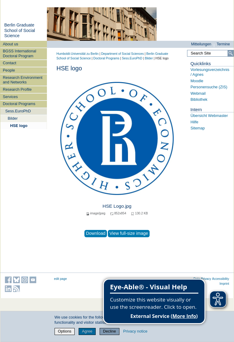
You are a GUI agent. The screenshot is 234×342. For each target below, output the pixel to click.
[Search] (231, 53)
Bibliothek (198, 99)
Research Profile (17, 89)
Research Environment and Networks (22, 79)
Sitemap (197, 128)
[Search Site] (210, 53)
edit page (60, 278)
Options (64, 331)
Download (95, 233)
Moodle (196, 81)
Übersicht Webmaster (209, 115)
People (9, 70)
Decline (109, 331)
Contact (9, 63)
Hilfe (194, 122)
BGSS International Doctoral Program (19, 53)
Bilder (13, 118)
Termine (223, 44)
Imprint (224, 283)
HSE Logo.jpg (117, 206)
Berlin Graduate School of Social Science (19, 30)
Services (10, 96)
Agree (87, 331)
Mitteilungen (201, 44)
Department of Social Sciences (122, 53)
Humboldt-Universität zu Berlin (77, 53)
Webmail (198, 93)
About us (10, 44)
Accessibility (220, 278)
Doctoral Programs (19, 103)
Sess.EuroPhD (18, 111)
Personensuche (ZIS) (208, 87)
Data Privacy (202, 278)
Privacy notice (135, 331)
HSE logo (18, 125)
